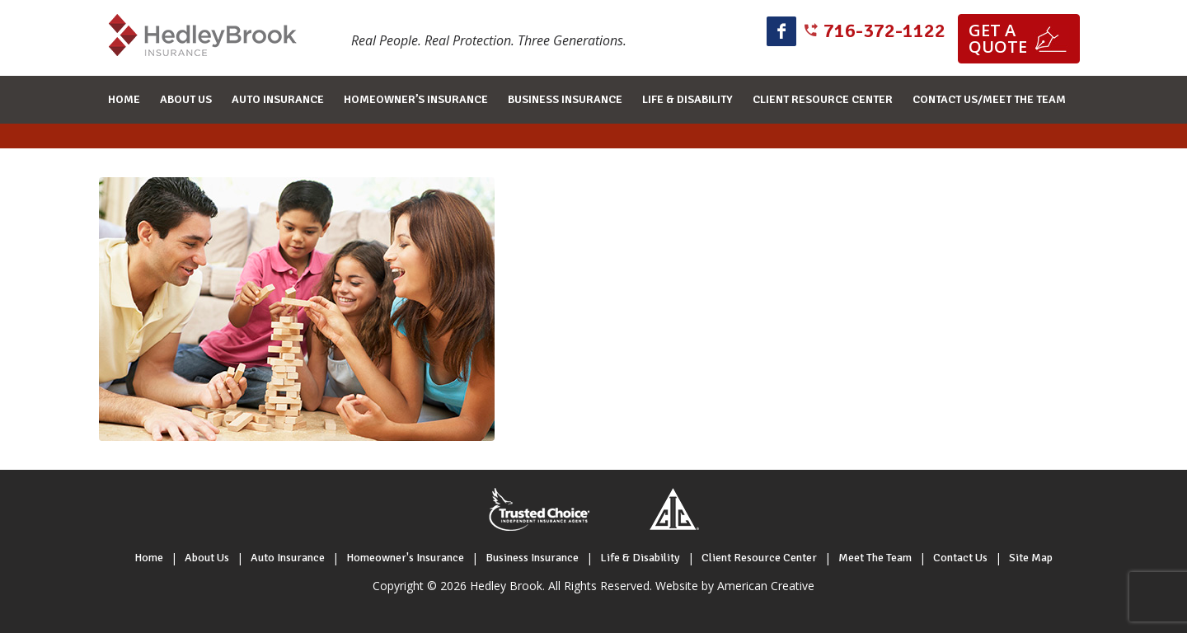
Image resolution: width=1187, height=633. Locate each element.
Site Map (1031, 558)
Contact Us (960, 558)
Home (148, 558)
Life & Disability (640, 558)
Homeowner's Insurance (405, 558)
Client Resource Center (759, 558)
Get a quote (998, 38)
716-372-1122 (884, 30)
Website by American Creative (734, 585)
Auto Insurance (288, 558)
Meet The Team (875, 558)
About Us (207, 558)
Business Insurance (532, 558)
